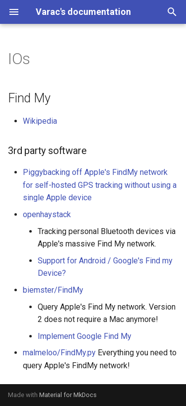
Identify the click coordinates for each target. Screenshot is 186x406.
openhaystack (47, 214)
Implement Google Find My (84, 336)
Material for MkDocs (68, 395)
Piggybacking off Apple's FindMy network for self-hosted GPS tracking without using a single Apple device (100, 184)
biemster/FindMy (53, 290)
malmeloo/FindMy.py (59, 352)
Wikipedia (40, 121)
